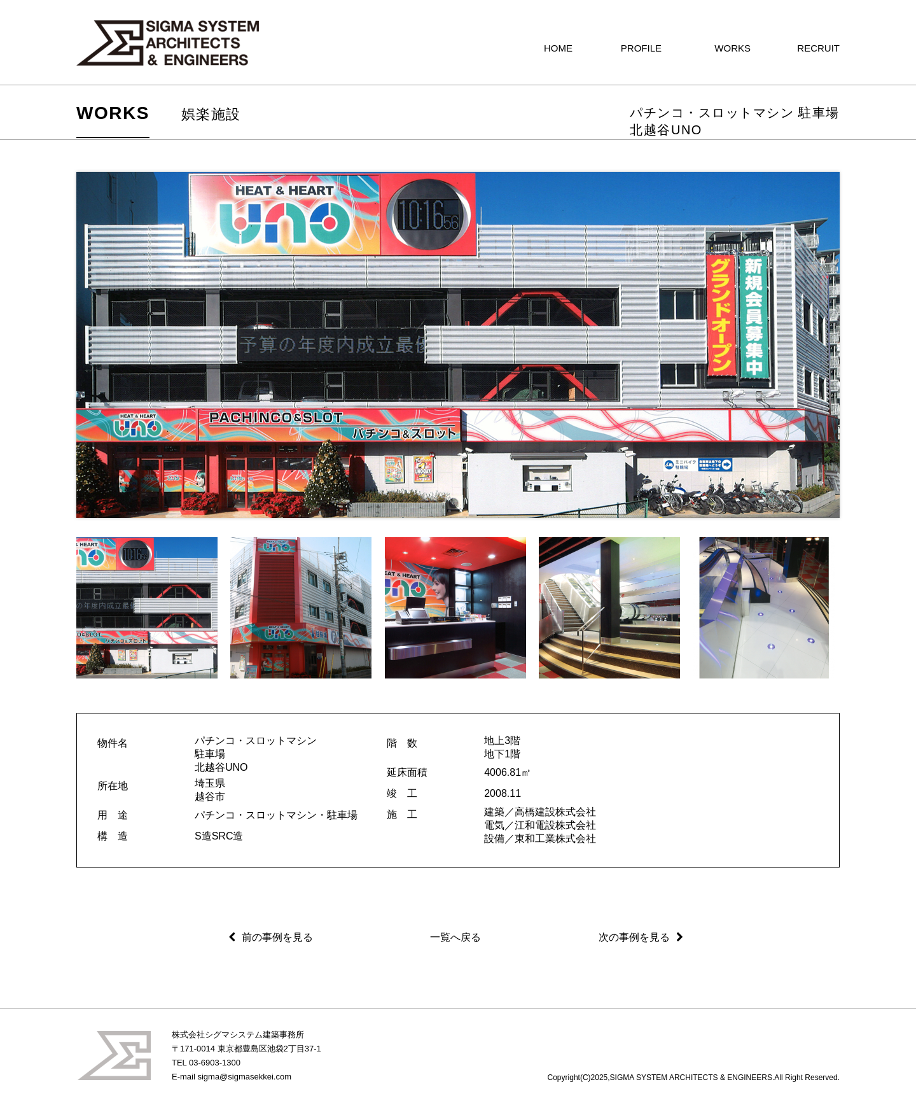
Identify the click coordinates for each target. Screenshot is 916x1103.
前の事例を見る (277, 937)
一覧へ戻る (455, 937)
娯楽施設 (211, 114)
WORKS (112, 113)
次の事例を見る (634, 937)
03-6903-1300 (214, 1062)
